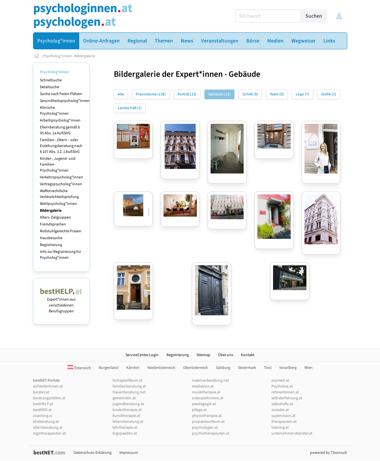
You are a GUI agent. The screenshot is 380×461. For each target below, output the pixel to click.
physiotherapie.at (207, 416)
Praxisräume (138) (151, 94)
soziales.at (280, 410)
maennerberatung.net (210, 380)
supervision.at (283, 416)
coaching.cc (42, 416)
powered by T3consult (328, 452)
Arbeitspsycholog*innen (60, 120)
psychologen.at (205, 427)
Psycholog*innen (57, 56)
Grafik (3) (328, 94)
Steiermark (247, 367)
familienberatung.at (129, 386)
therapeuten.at (284, 421)
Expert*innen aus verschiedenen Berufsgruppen (61, 302)
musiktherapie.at (206, 392)
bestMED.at (42, 410)
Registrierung (51, 245)
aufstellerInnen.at (48, 386)
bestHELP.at (43, 404)
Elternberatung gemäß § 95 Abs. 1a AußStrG (60, 130)
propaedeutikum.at (208, 421)
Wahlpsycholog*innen (58, 203)
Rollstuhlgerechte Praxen (60, 231)
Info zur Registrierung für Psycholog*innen (60, 254)
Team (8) (277, 94)
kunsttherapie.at (126, 416)
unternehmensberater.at (291, 433)
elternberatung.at (47, 427)
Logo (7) (302, 94)
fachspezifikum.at (127, 380)
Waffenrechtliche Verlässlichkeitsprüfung (59, 194)
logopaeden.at (124, 433)
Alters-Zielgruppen (55, 217)
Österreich (79, 368)
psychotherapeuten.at (210, 433)
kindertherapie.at (127, 410)
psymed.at (280, 380)
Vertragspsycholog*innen (61, 184)
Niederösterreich (161, 367)
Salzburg (223, 367)
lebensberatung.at (127, 421)
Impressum (128, 452)
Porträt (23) (187, 94)
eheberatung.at (46, 421)
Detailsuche (49, 87)
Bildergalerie (84, 56)
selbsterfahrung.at (286, 398)
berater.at (41, 392)
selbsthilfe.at (282, 404)
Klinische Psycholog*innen (54, 110)
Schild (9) (250, 94)
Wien (308, 367)
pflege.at (199, 410)
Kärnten (133, 367)
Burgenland (108, 367)
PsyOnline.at (282, 386)
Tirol (267, 367)
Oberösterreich (195, 367)
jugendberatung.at (128, 404)
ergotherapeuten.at (49, 433)
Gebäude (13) (219, 94)
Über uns (225, 355)
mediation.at (203, 386)
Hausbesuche (51, 238)
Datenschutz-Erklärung (93, 452)
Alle (121, 94)
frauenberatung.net (129, 392)
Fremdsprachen (53, 224)
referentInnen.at (285, 392)
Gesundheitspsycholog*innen (65, 101)
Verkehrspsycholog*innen (61, 177)
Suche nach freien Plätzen (61, 94)
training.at (280, 427)
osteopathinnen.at (207, 398)
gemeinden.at (124, 398)
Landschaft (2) (130, 108)
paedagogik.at (204, 404)
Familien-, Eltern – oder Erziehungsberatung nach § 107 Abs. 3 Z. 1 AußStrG (61, 146)
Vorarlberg (288, 367)
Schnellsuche (51, 80)
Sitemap (203, 355)
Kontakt (247, 355)
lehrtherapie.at (124, 427)
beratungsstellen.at (49, 398)
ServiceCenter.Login (142, 355)
